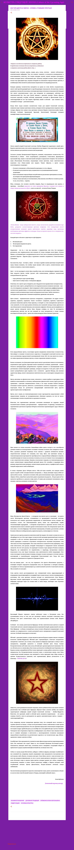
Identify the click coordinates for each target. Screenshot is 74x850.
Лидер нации (15, 803)
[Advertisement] (37, 831)
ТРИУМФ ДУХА (21, 658)
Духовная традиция (32, 800)
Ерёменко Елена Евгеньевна (50, 800)
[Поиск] (72, 2)
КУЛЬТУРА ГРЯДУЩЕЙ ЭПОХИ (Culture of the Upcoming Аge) (34, 2)
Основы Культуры (27, 803)
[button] (11, 13)
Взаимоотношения (17, 800)
